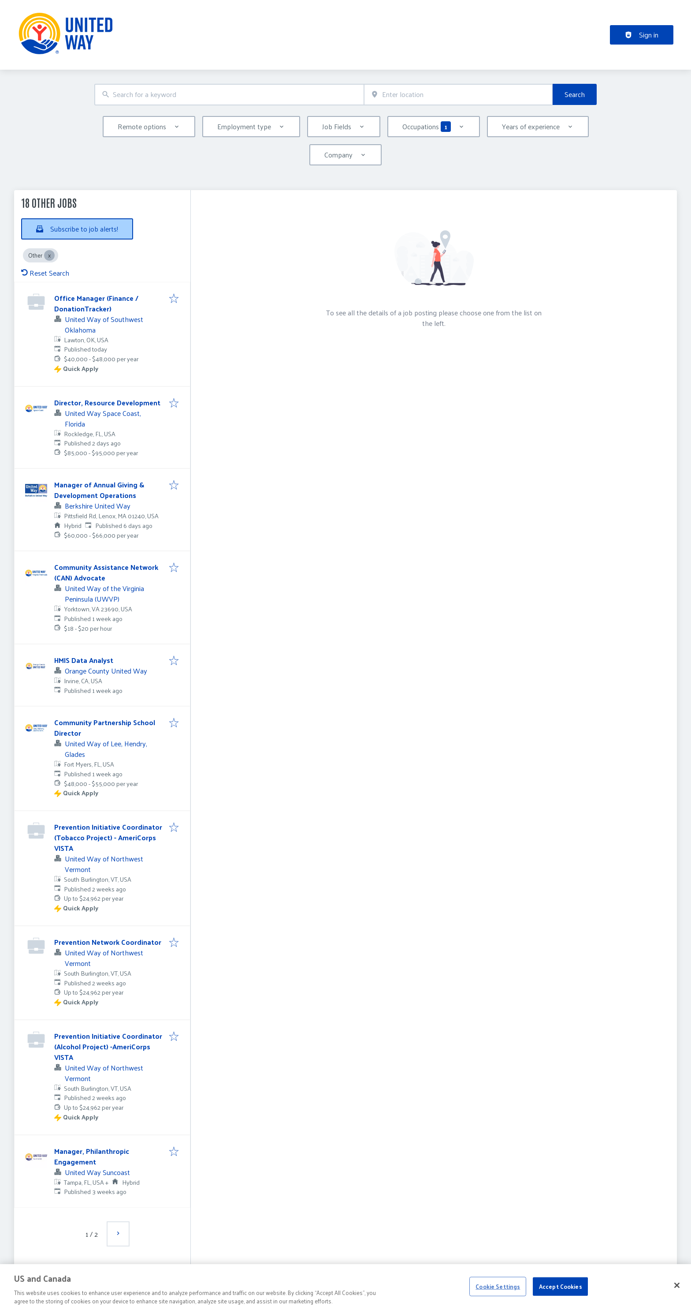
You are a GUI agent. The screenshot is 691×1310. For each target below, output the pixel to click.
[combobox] (229, 94)
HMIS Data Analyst (83, 660)
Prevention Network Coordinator (107, 942)
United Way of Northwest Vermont (104, 864)
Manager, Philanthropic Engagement (91, 1156)
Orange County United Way (106, 670)
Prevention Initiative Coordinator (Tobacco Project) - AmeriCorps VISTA (108, 837)
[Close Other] (49, 255)
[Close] (677, 1300)
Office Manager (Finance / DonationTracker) (96, 303)
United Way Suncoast (97, 1172)
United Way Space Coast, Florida (103, 418)
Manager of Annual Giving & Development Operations (99, 490)
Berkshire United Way (97, 505)
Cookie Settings (498, 1301)
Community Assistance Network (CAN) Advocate (106, 572)
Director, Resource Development (107, 402)
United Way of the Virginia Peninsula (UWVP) (104, 593)
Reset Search (45, 272)
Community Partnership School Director (104, 727)
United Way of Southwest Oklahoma (104, 324)
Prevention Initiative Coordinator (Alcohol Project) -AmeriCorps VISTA (108, 1046)
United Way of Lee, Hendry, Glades (106, 748)
